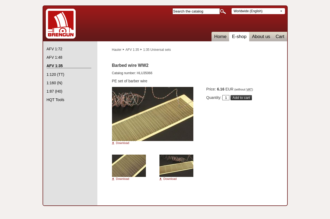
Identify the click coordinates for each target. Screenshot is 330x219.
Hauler (116, 50)
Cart (279, 36)
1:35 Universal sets (157, 50)
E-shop (239, 36)
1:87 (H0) (54, 91)
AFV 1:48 (54, 57)
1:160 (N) (54, 83)
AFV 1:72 (54, 49)
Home (220, 36)
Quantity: (214, 97)
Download (122, 143)
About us (261, 36)
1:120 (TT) (55, 74)
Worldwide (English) (248, 11)
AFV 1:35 (132, 50)
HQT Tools (56, 100)
